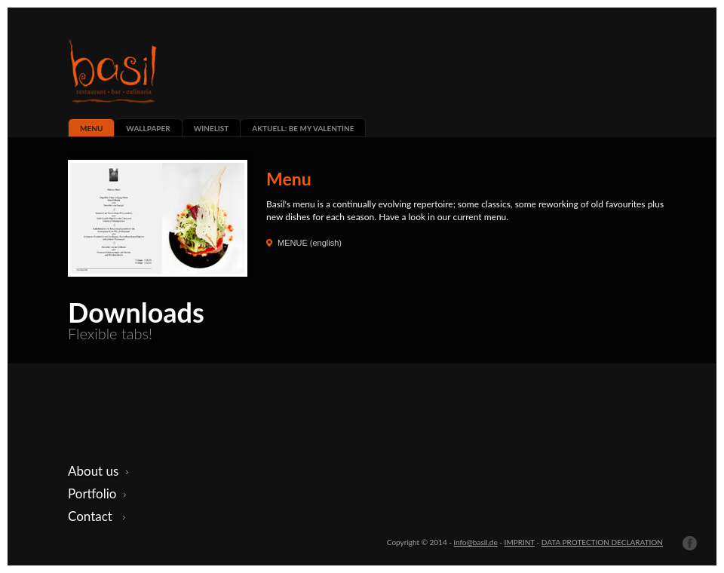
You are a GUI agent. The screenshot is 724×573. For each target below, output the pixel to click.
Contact (97, 516)
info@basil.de (476, 542)
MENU (91, 128)
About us (98, 471)
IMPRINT (520, 542)
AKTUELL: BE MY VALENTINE (303, 128)
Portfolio (97, 493)
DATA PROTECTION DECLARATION (602, 542)
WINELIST (211, 128)
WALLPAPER (148, 128)
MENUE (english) (310, 242)
